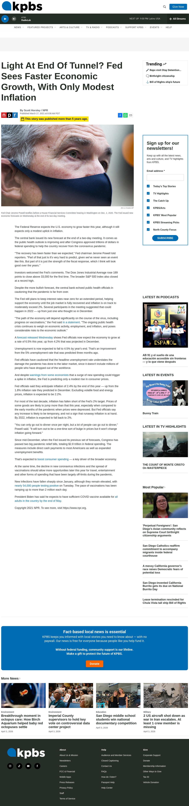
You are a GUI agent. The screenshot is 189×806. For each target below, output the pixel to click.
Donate (94, 664)
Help (169, 31)
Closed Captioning (110, 760)
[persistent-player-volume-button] (14, 22)
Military (147, 712)
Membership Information (154, 766)
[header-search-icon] (165, 8)
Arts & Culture (70, 31)
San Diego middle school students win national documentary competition (116, 719)
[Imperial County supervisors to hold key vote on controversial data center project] (71, 695)
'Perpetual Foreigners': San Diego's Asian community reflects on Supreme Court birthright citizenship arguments (164, 530)
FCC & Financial (67, 771)
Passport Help (108, 782)
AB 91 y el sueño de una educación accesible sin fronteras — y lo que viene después (164, 358)
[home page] (21, 8)
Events (154, 31)
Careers (63, 766)
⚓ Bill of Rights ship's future (163, 81)
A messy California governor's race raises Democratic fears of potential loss (163, 569)
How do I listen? (108, 777)
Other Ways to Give (152, 771)
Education (101, 712)
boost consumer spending (53, 459)
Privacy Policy (66, 788)
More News (11, 678)
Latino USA (154, 21)
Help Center (107, 788)
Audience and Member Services (116, 755)
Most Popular (154, 487)
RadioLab (26, 23)
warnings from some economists (49, 375)
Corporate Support (151, 755)
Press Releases (67, 782)
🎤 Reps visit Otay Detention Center (162, 72)
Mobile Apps (65, 777)
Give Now (179, 8)
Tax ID (146, 777)
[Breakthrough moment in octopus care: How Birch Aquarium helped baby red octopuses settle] (23, 695)
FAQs (104, 771)
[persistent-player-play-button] (5, 22)
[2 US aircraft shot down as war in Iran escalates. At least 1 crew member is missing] (166, 695)
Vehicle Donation (151, 782)
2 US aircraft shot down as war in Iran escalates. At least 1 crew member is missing (164, 721)
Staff (62, 793)
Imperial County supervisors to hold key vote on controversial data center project (69, 721)
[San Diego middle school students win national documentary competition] (118, 695)
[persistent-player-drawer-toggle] (177, 22)
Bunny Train (150, 413)
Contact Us (106, 766)
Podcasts (112, 31)
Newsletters (65, 760)
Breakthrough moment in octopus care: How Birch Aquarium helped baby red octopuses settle (22, 721)
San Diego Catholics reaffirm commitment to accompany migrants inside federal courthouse (161, 550)
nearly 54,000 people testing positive (37, 485)
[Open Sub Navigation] (23, 31)
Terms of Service (67, 798)
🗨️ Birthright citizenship (160, 75)
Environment (7, 712)
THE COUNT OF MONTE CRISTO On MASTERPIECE (164, 466)
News (17, 31)
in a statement (71, 322)
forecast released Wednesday (35, 337)
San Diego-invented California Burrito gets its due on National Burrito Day (163, 586)
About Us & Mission (69, 755)
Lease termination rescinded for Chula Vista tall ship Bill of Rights (164, 601)
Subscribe (165, 238)
